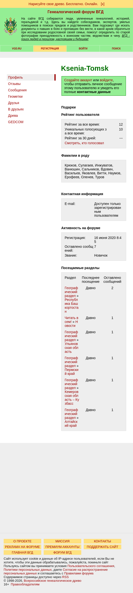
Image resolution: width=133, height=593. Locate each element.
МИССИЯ (62, 541)
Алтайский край (71, 423)
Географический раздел (71, 292)
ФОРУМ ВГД (62, 552)
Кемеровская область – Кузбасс (72, 397)
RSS (65, 577)
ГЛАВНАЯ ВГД (22, 552)
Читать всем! (71, 320)
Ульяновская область (71, 348)
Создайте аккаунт (78, 80)
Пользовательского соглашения (90, 566)
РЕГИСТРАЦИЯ (50, 48)
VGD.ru (16, 48)
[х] (102, 4)
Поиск (116, 48)
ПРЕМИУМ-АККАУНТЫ (62, 547)
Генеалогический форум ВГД (76, 12)
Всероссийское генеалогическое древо (53, 580)
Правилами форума (78, 573)
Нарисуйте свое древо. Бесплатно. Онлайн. (63, 4)
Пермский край (71, 372)
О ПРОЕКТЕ (22, 541)
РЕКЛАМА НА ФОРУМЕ (22, 547)
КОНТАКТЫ (102, 541)
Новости (71, 324)
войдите (106, 80)
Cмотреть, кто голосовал (84, 143)
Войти (83, 48)
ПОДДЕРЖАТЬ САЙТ (102, 547)
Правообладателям (25, 584)
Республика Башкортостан (72, 305)
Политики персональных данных (28, 569)
